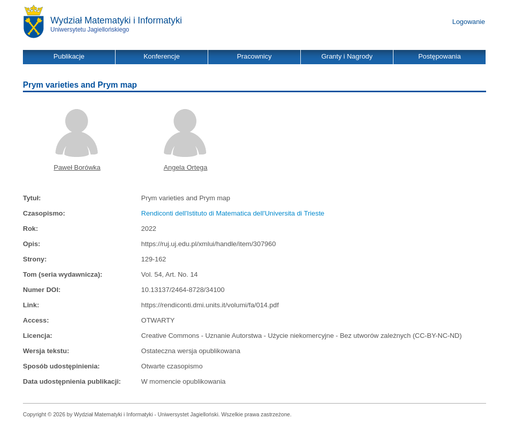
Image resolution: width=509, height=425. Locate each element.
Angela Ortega (185, 167)
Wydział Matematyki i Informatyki (116, 20)
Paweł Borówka (77, 167)
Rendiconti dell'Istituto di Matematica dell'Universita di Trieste (232, 213)
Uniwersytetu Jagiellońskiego (89, 29)
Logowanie (469, 21)
